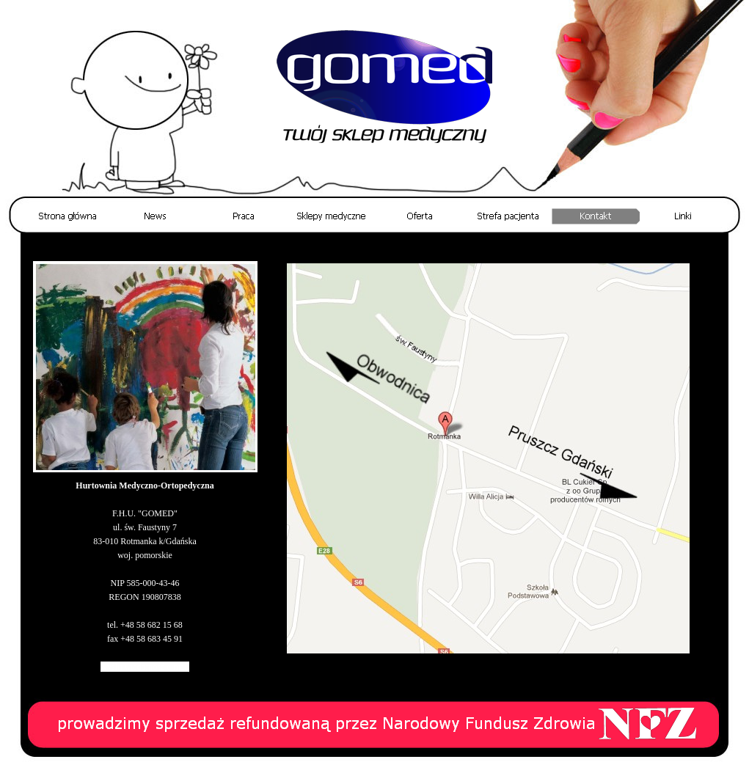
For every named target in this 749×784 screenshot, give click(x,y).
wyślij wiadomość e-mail (145, 667)
